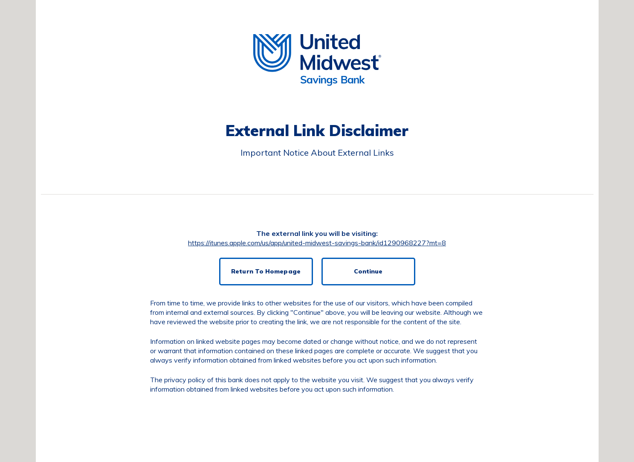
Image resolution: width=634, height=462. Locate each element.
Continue (368, 271)
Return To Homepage (266, 271)
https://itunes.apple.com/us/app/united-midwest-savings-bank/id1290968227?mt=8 (317, 242)
